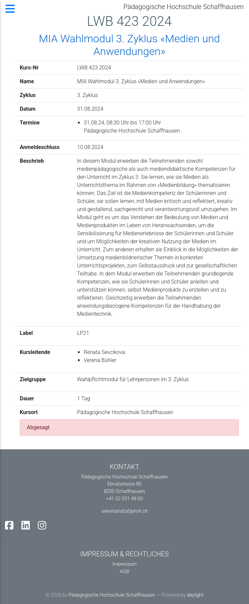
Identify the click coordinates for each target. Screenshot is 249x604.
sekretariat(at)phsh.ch (124, 511)
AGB (124, 571)
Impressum (124, 564)
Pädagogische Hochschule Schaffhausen (112, 595)
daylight (195, 595)
